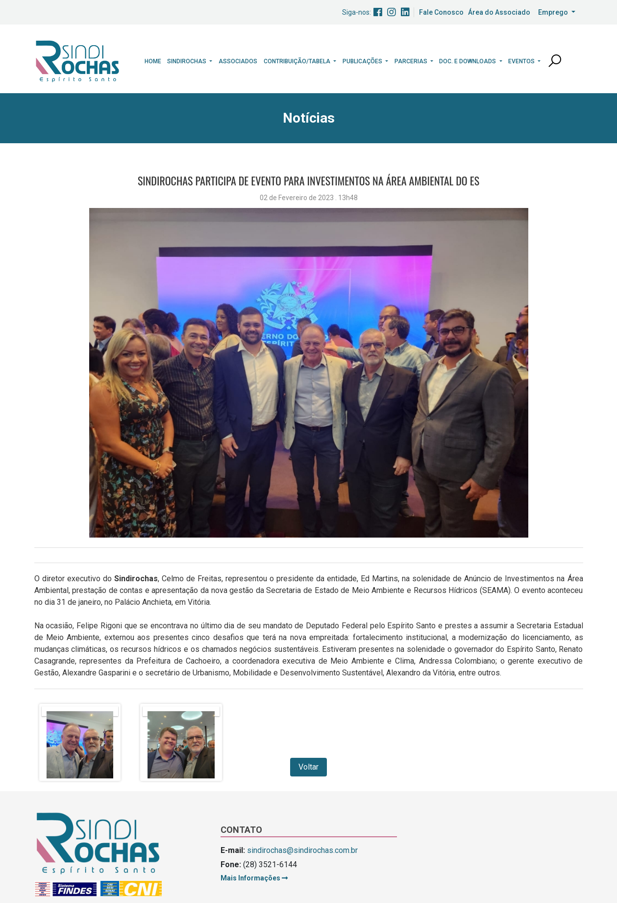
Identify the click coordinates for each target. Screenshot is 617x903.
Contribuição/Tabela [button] (298, 61)
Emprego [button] (553, 12)
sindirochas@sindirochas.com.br (302, 850)
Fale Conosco (441, 12)
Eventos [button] (522, 61)
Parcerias (412, 61)
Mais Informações (254, 878)
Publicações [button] (363, 61)
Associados (238, 61)
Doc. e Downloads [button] (468, 61)
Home (153, 61)
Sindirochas (187, 61)
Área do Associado (499, 12)
